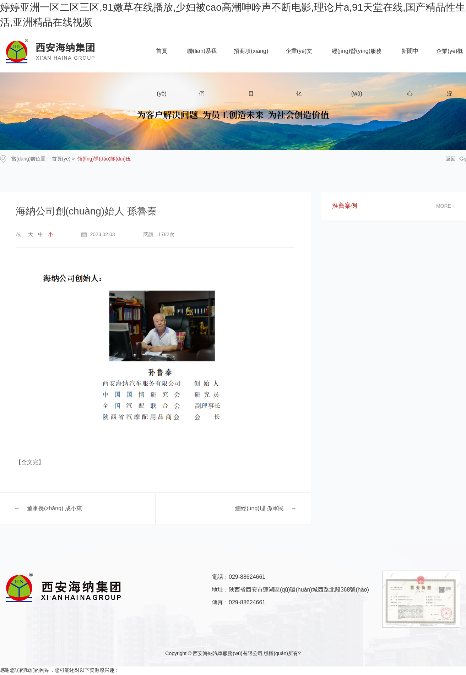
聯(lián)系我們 (202, 60)
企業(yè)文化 (299, 60)
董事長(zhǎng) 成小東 (54, 508)
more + (445, 206)
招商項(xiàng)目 (251, 60)
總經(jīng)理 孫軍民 (259, 508)
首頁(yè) (161, 60)
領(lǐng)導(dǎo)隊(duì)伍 (104, 159)
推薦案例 (344, 205)
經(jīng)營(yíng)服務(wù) (357, 60)
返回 (456, 159)
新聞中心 (409, 60)
